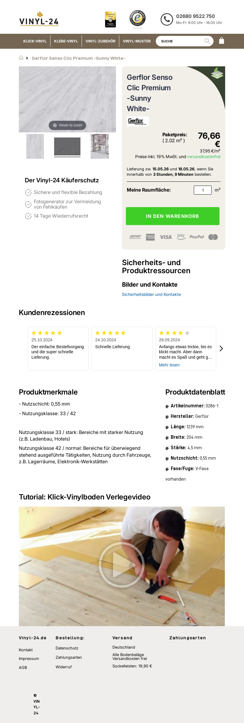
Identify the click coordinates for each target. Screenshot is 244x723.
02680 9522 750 (195, 16)
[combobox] (185, 41)
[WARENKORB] (221, 41)
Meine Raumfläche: (149, 190)
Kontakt (26, 649)
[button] (221, 349)
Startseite (21, 57)
